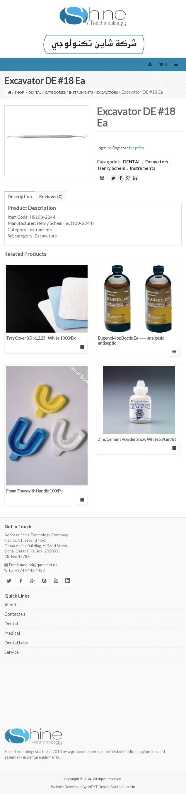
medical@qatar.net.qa (38, 564)
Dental (11, 623)
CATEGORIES (55, 92)
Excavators (107, 92)
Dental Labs (16, 642)
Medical (12, 633)
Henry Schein (111, 168)
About (10, 604)
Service (11, 652)
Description (20, 196)
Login (102, 147)
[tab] (19, 196)
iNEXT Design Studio (104, 787)
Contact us (14, 614)
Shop (19, 92)
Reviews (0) (51, 196)
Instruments (81, 92)
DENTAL (34, 92)
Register (120, 147)
